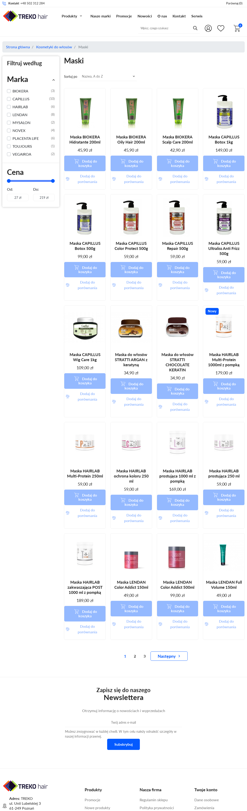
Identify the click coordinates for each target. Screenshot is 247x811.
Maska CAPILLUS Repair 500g (177, 233)
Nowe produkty (97, 742)
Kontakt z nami (152, 773)
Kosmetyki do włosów (54, 47)
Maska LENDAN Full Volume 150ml (224, 532)
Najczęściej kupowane (103, 750)
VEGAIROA (34, 154)
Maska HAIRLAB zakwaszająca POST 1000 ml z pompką (85, 534)
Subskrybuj (123, 678)
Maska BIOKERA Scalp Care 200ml (177, 139)
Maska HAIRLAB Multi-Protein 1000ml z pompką (224, 333)
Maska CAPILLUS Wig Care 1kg (85, 331)
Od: (10, 189)
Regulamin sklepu (154, 734)
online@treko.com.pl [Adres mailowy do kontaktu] (49, 762)
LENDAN (34, 115)
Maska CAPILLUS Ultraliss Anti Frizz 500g (224, 235)
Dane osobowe (206, 734)
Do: (36, 189)
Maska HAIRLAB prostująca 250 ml (224, 434)
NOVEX (34, 130)
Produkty (69, 16)
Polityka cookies (153, 750)
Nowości (145, 16)
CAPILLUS (34, 99)
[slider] (9, 181)
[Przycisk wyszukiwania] (187, 28)
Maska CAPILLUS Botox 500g (85, 233)
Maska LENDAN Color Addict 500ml (177, 532)
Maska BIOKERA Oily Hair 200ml (131, 139)
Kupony (200, 771)
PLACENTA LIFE (34, 138)
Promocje (124, 16)
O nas (162, 16)
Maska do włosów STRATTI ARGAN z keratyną (131, 333)
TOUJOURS (34, 146)
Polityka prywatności (157, 742)
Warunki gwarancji (155, 765)
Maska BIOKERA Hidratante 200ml (84, 139)
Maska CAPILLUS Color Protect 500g (131, 233)
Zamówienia (204, 742)
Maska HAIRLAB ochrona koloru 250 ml (131, 436)
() (234, 3)
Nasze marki (100, 16)
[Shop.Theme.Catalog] (220, 28)
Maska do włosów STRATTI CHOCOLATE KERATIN (177, 336)
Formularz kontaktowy (30, 774)
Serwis (196, 16)
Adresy (200, 763)
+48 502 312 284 (32, 3)
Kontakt (179, 16)
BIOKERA (34, 91)
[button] (238, 28)
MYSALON (34, 122)
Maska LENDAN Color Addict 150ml (131, 532)
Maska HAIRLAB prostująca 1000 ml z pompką (177, 436)
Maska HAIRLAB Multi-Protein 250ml (85, 434)
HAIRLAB (34, 107)
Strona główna (18, 47)
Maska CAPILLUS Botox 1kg (224, 139)
